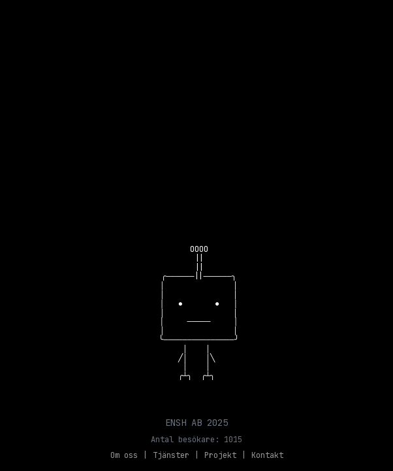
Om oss (124, 455)
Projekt (220, 455)
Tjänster (171, 455)
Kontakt (267, 455)
